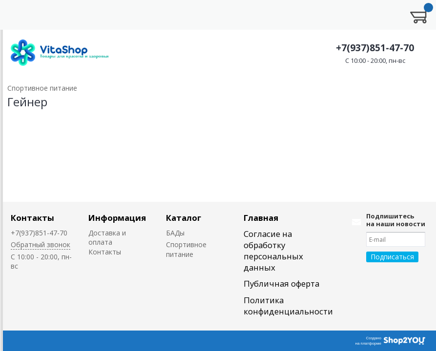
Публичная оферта (281, 283)
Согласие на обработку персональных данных (273, 250)
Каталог (183, 217)
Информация (117, 217)
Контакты (32, 217)
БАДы (175, 232)
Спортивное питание (186, 249)
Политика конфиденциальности (288, 305)
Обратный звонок (40, 244)
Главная (261, 217)
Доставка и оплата (107, 237)
